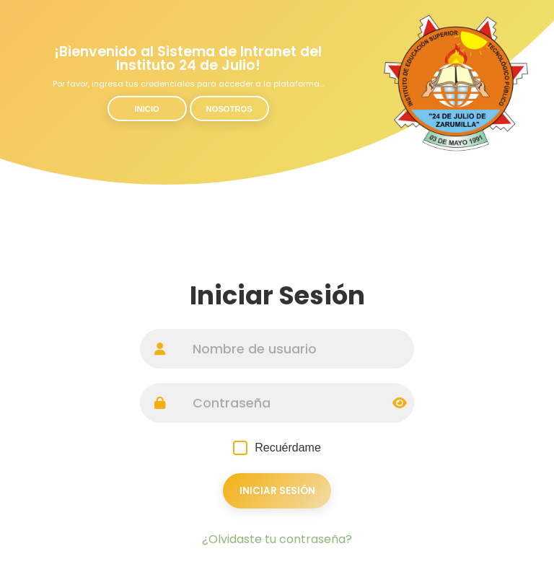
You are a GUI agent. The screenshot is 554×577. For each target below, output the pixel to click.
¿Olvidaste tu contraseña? (277, 539)
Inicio (147, 109)
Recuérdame (277, 448)
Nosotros (229, 109)
